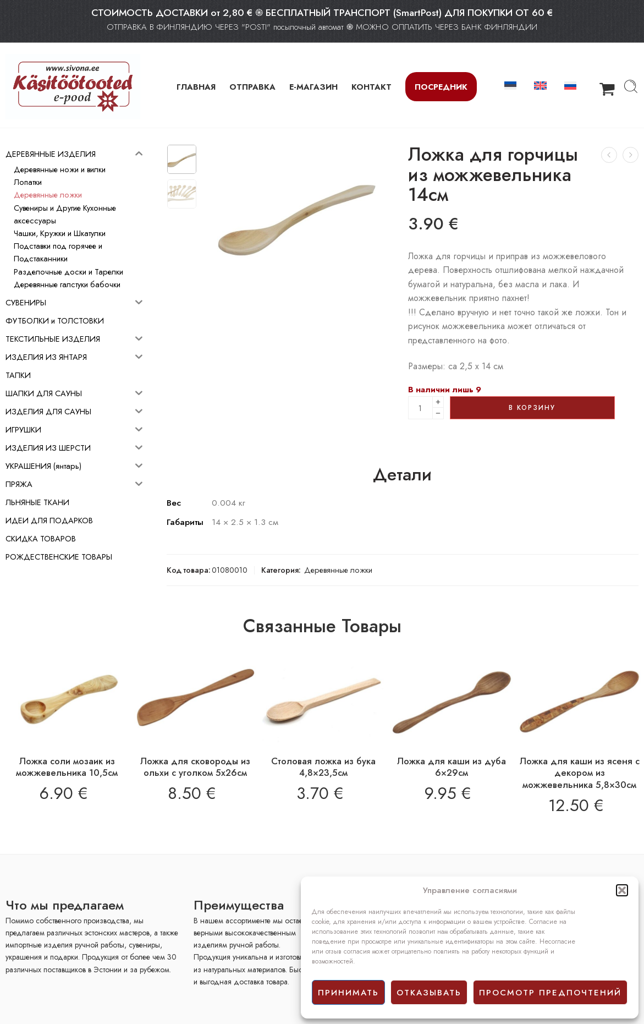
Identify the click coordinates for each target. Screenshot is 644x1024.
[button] (622, 890)
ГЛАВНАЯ (196, 86)
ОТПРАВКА (252, 86)
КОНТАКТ (371, 86)
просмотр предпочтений (550, 993)
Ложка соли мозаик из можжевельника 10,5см (67, 767)
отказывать (429, 993)
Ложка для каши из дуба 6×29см (451, 767)
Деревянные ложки (338, 570)
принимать (348, 993)
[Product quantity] (420, 407)
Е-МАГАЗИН (313, 86)
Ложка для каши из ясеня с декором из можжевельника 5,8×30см (580, 772)
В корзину (532, 408)
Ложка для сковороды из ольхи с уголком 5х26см (195, 767)
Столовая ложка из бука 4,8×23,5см (323, 767)
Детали (402, 475)
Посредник (441, 86)
